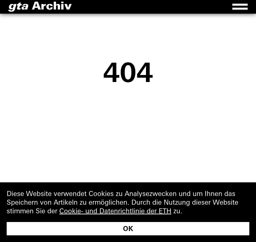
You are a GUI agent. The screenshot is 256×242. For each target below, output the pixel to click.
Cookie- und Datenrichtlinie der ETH (115, 211)
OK (128, 228)
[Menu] (240, 7)
